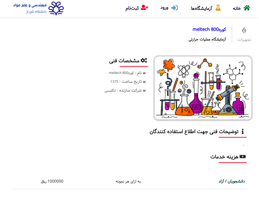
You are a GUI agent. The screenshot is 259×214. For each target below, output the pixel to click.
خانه (242, 6)
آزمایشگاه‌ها (206, 6)
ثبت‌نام (137, 7)
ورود (169, 7)
